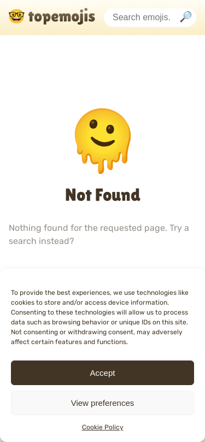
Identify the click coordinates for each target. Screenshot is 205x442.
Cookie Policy (103, 427)
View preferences (102, 403)
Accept (102, 372)
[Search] (186, 17)
